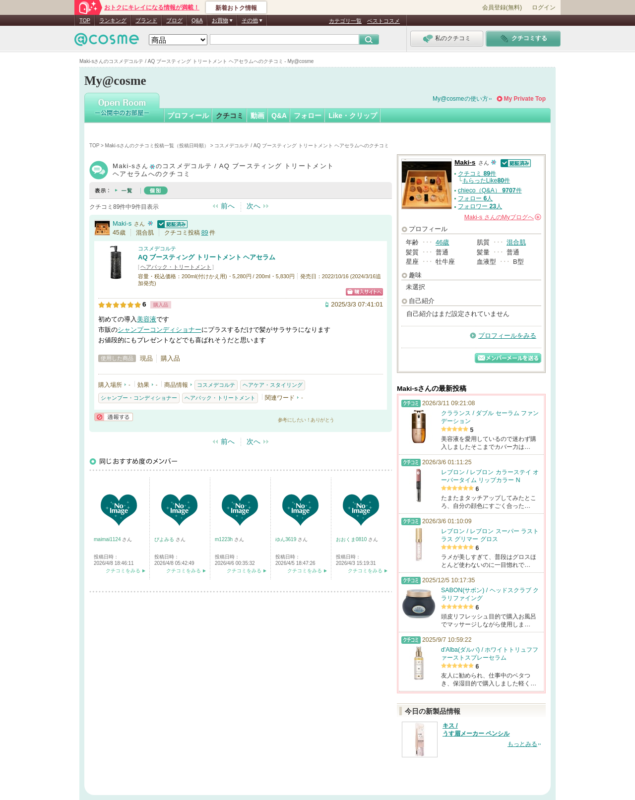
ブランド (146, 20)
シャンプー (134, 329)
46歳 (442, 242)
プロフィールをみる (507, 335)
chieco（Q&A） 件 (490, 190)
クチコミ (230, 116)
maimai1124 (108, 539)
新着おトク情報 (236, 7)
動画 (257, 116)
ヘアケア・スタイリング (273, 385)
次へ (253, 206)
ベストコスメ (383, 21)
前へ (228, 206)
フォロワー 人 (480, 206)
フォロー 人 (475, 198)
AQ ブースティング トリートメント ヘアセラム (206, 257)
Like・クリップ (352, 116)
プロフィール (188, 116)
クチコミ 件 (477, 173)
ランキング (113, 20)
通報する (113, 417)
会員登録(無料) (502, 7)
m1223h (224, 539)
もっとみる (522, 743)
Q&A (197, 20)
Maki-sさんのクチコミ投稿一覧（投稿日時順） (157, 145)
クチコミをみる (123, 570)
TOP (84, 20)
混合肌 (516, 242)
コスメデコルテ (157, 248)
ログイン (544, 7)
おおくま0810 (352, 539)
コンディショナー (175, 329)
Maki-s (122, 223)
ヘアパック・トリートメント (175, 267)
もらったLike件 (486, 180)
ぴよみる (165, 539)
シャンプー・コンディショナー (139, 398)
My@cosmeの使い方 (460, 98)
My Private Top (525, 98)
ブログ (174, 20)
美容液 (146, 319)
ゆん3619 (286, 539)
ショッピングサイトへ (364, 292)
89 (204, 232)
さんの (502, 217)
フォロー (307, 116)
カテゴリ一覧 (345, 21)
